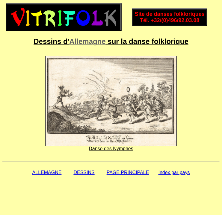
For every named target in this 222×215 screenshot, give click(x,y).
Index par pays (174, 172)
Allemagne (87, 41)
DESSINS (83, 172)
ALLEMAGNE (47, 172)
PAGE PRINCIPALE (128, 172)
